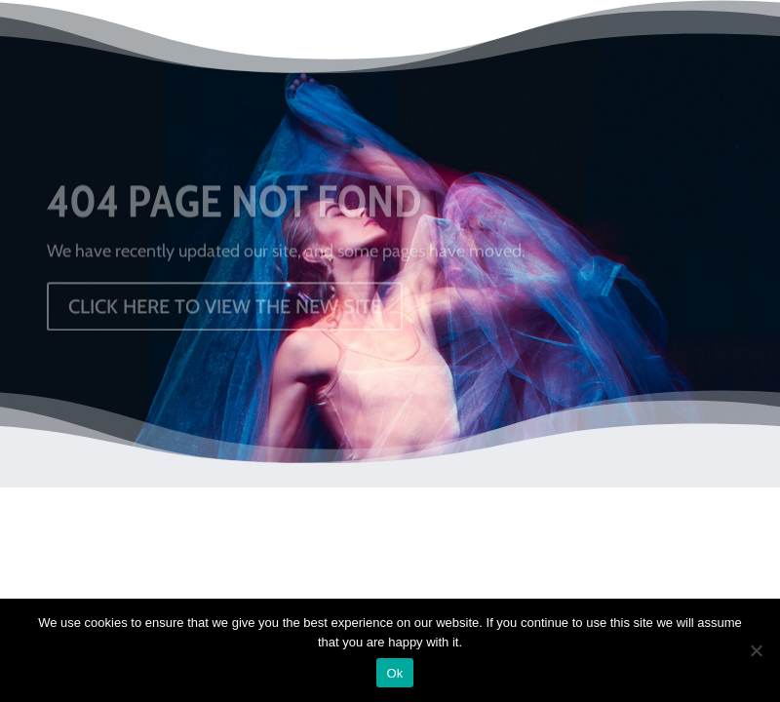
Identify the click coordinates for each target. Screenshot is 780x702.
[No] (755, 650)
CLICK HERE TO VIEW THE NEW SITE (224, 309)
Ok (394, 673)
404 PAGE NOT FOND (234, 204)
